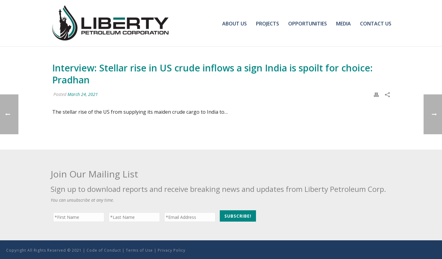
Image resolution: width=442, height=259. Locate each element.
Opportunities (307, 23)
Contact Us (375, 23)
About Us (234, 23)
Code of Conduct (104, 250)
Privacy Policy (171, 250)
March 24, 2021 (83, 94)
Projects (267, 23)
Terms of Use (139, 250)
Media (343, 23)
